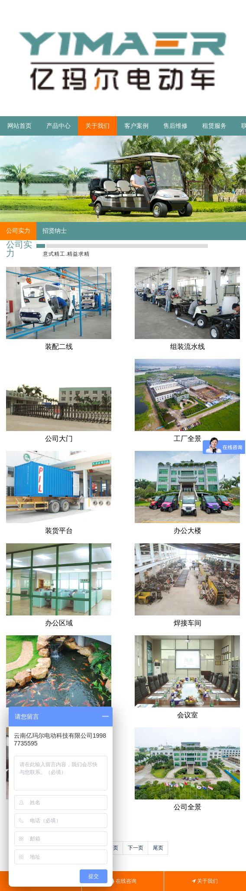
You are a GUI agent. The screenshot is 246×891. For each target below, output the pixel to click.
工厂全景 (187, 438)
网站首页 (19, 126)
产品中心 (58, 126)
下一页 (135, 848)
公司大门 (59, 438)
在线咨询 (122, 881)
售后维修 (175, 126)
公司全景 (187, 807)
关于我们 (97, 126)
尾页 (158, 848)
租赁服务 (214, 126)
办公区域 (59, 623)
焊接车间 (187, 623)
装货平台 (59, 530)
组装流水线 (187, 346)
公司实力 (18, 231)
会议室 (187, 715)
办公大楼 (187, 530)
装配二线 (59, 346)
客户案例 (136, 126)
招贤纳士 (54, 231)
